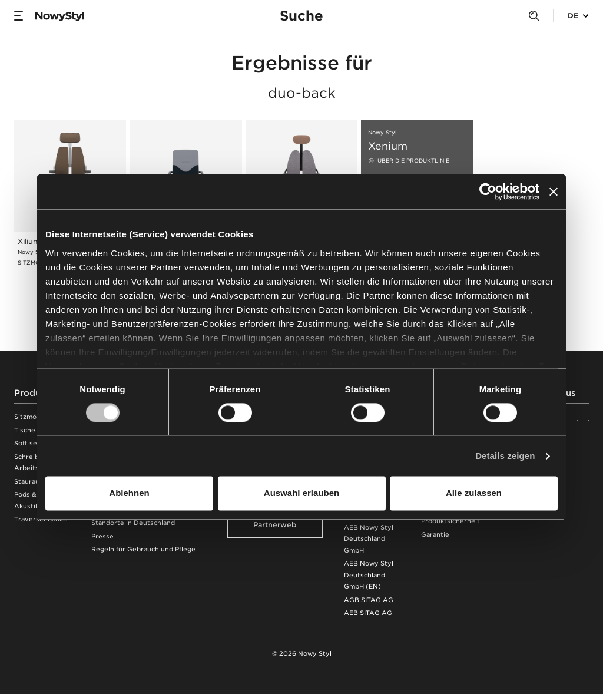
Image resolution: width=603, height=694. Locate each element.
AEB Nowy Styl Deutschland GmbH (368, 539)
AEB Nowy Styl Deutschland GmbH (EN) (368, 575)
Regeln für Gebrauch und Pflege (143, 549)
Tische (24, 430)
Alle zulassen (474, 493)
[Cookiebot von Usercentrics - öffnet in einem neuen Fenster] (487, 191)
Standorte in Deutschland (133, 523)
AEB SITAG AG (368, 613)
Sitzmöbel (30, 417)
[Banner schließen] (553, 191)
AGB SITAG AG (368, 600)
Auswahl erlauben (301, 493)
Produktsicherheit (450, 521)
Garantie (435, 534)
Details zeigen (505, 456)
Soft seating (34, 443)
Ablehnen (129, 493)
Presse (102, 536)
